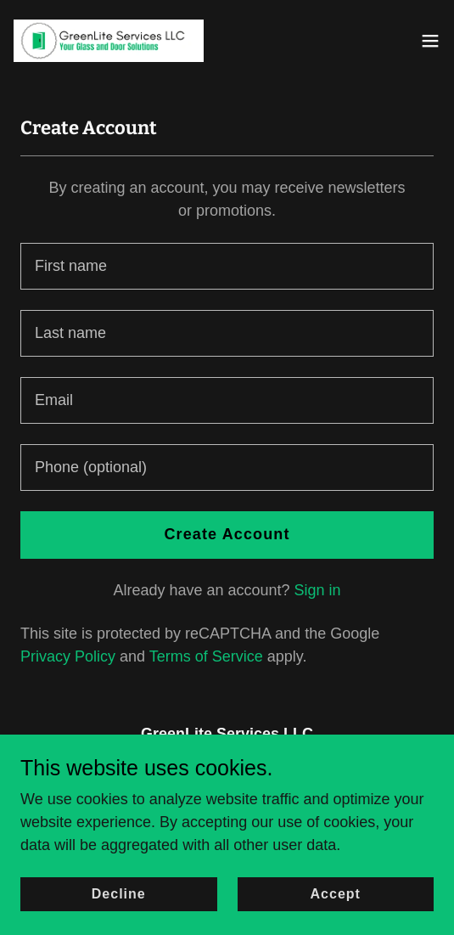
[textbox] (227, 266)
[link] (109, 41)
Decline (119, 894)
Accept (336, 894)
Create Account (226, 534)
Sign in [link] (317, 590)
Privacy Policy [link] (67, 656)
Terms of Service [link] (206, 656)
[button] (430, 41)
